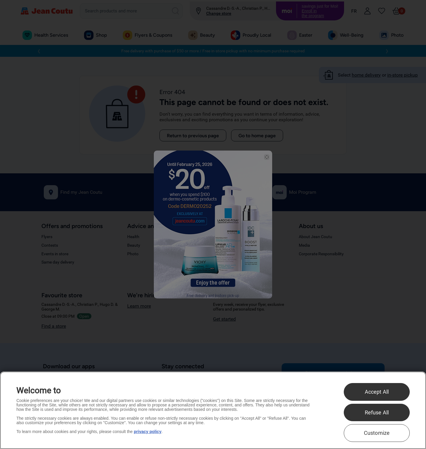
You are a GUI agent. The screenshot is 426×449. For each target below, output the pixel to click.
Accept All (377, 392)
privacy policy (147, 431)
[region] (213, 410)
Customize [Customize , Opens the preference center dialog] (377, 433)
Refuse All (377, 412)
